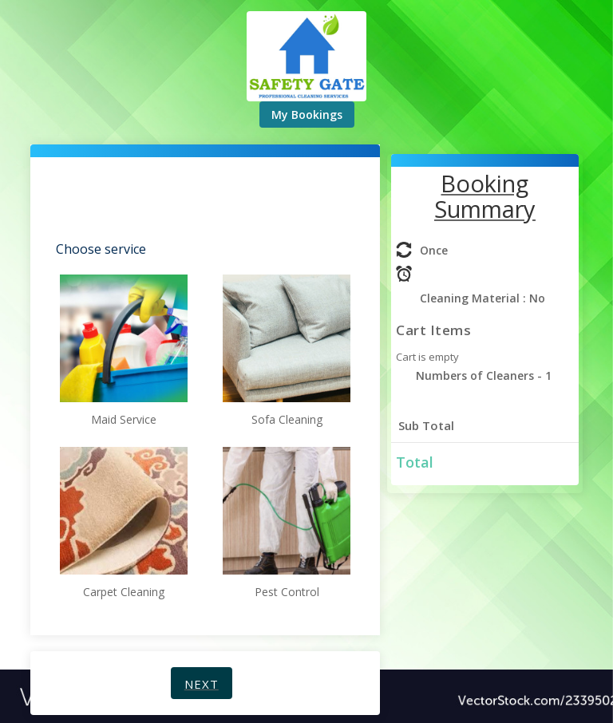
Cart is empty (427, 357)
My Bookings (306, 114)
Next (201, 684)
